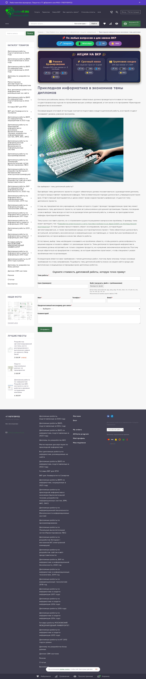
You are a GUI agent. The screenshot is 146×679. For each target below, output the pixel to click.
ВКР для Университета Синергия (18, 112)
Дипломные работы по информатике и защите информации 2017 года (18, 214)
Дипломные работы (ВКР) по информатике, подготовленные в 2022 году (19, 100)
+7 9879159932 (13, 417)
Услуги (37, 12)
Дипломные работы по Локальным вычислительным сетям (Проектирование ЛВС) (18, 162)
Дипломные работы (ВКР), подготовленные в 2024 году (19, 61)
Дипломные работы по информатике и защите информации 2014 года (18, 236)
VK (102, 44)
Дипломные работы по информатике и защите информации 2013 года (18, 253)
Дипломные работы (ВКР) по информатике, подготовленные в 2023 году (19, 69)
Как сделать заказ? (71, 12)
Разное (11, 275)
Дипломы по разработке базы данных (19, 266)
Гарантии (46, 12)
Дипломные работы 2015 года (19, 229)
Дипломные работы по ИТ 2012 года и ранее (19, 260)
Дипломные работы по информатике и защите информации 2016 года (18, 222)
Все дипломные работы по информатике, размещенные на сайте (20, 91)
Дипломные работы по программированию (18, 155)
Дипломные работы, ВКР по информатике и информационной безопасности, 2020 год (19, 189)
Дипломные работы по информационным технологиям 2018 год (18, 207)
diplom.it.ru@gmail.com (16, 432)
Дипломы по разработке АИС (19, 77)
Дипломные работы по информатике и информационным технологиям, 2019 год (18, 198)
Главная (40, 32)
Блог (75, 421)
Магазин (77, 416)
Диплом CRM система (17, 271)
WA (55, 74)
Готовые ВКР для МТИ (17, 107)
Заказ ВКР (56, 12)
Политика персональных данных (118, 434)
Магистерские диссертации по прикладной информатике (19, 84)
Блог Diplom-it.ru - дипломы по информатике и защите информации (71, 32)
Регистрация (133, 12)
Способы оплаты (88, 12)
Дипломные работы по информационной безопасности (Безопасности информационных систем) (18, 145)
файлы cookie (65, 669)
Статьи (11, 280)
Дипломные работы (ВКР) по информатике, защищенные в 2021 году (19, 119)
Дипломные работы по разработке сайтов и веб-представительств (20, 180)
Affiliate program (81, 434)
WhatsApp (84, 44)
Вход (124, 12)
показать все (13, 323)
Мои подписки (79, 443)
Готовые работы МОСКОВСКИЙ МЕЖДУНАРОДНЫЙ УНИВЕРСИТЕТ (16, 244)
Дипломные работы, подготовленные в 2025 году (18, 53)
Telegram (62, 44)
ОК (96, 669)
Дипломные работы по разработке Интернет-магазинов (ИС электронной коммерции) (19, 172)
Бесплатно (13, 284)
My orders (77, 430)
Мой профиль (79, 438)
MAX (118, 44)
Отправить (44, 330)
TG (47, 74)
